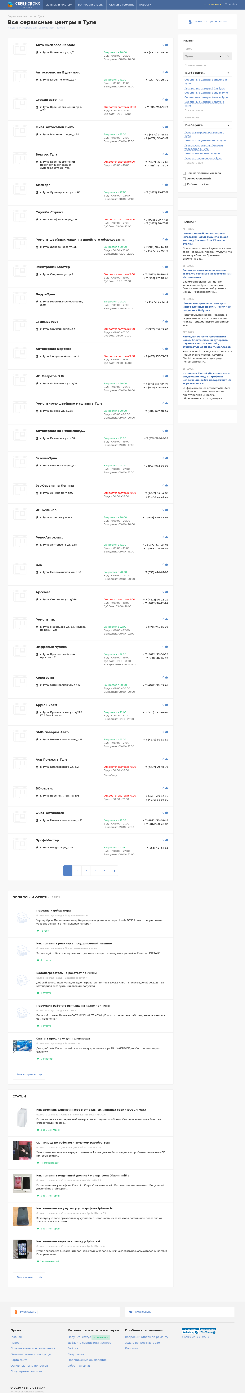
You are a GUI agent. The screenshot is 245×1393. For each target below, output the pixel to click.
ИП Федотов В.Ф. (50, 376)
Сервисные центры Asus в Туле (206, 97)
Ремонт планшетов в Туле (202, 153)
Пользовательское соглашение (33, 1348)
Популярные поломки (26, 1371)
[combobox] (207, 56)
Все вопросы (30, 1074)
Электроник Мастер (53, 267)
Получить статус (79, 1337)
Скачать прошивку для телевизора (63, 1038)
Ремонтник (45, 619)
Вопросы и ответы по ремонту (146, 1337)
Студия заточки (49, 99)
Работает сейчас (199, 184)
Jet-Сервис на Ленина (55, 485)
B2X (39, 564)
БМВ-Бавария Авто (52, 732)
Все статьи (30, 1277)
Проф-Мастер (47, 840)
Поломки (131, 1348)
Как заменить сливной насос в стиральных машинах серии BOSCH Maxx (91, 1110)
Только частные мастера (204, 173)
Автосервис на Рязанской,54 (60, 431)
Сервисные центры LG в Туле (205, 88)
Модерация (76, 1354)
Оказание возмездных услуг (31, 1354)
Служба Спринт (49, 212)
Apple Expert (47, 705)
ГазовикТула (46, 458)
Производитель (195, 65)
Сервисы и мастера (59, 5)
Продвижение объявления (87, 1360)
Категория (192, 117)
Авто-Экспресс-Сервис (55, 45)
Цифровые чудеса (51, 646)
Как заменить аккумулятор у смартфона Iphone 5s (74, 1208)
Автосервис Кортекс (53, 348)
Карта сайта (19, 1360)
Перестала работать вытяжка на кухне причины (73, 1005)
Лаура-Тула (45, 294)
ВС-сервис (45, 788)
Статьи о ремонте (121, 5)
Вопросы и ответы (90, 5)
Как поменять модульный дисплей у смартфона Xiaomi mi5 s (82, 1175)
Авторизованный (199, 179)
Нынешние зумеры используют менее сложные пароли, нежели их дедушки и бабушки (207, 307)
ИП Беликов (46, 510)
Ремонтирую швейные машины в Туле (69, 403)
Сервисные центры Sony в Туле (206, 93)
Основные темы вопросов (29, 1365)
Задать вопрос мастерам (142, 1343)
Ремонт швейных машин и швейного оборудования (81, 239)
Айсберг (43, 185)
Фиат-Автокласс (50, 813)
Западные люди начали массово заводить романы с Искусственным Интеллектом (207, 274)
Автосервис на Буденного (58, 72)
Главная (16, 1337)
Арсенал (43, 592)
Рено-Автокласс (50, 537)
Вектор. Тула (47, 154)
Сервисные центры (22, 16)
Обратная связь (79, 1365)
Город (188, 49)
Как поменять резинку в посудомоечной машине (74, 943)
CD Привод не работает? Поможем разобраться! (73, 1142)
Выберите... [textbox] (195, 72)
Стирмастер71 (48, 321)
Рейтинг (74, 1348)
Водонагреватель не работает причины (66, 973)
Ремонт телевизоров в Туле (203, 158)
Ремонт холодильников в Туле (205, 140)
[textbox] (207, 56)
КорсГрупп (45, 677)
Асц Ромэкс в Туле (52, 759)
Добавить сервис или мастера (89, 1343)
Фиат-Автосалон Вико (55, 127)
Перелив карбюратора (53, 910)
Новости (145, 5)
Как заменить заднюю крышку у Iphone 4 (68, 1241)
